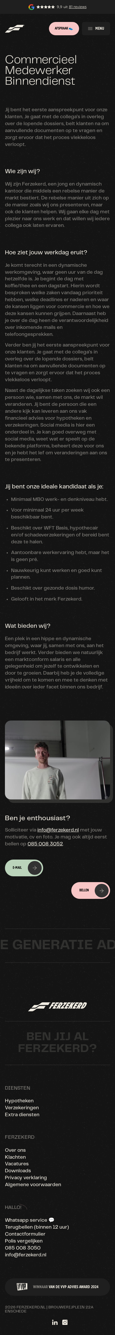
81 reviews (78, 7)
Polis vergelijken (24, 1241)
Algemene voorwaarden (33, 1184)
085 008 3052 (45, 844)
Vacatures (17, 1164)
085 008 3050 (23, 1248)
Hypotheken (19, 1101)
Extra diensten (22, 1114)
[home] (15, 29)
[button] (96, 28)
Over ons (15, 1150)
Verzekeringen (22, 1108)
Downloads (18, 1171)
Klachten (15, 1157)
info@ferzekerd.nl (58, 830)
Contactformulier (25, 1234)
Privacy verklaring (26, 1177)
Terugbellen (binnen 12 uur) (37, 1227)
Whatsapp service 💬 (29, 1220)
